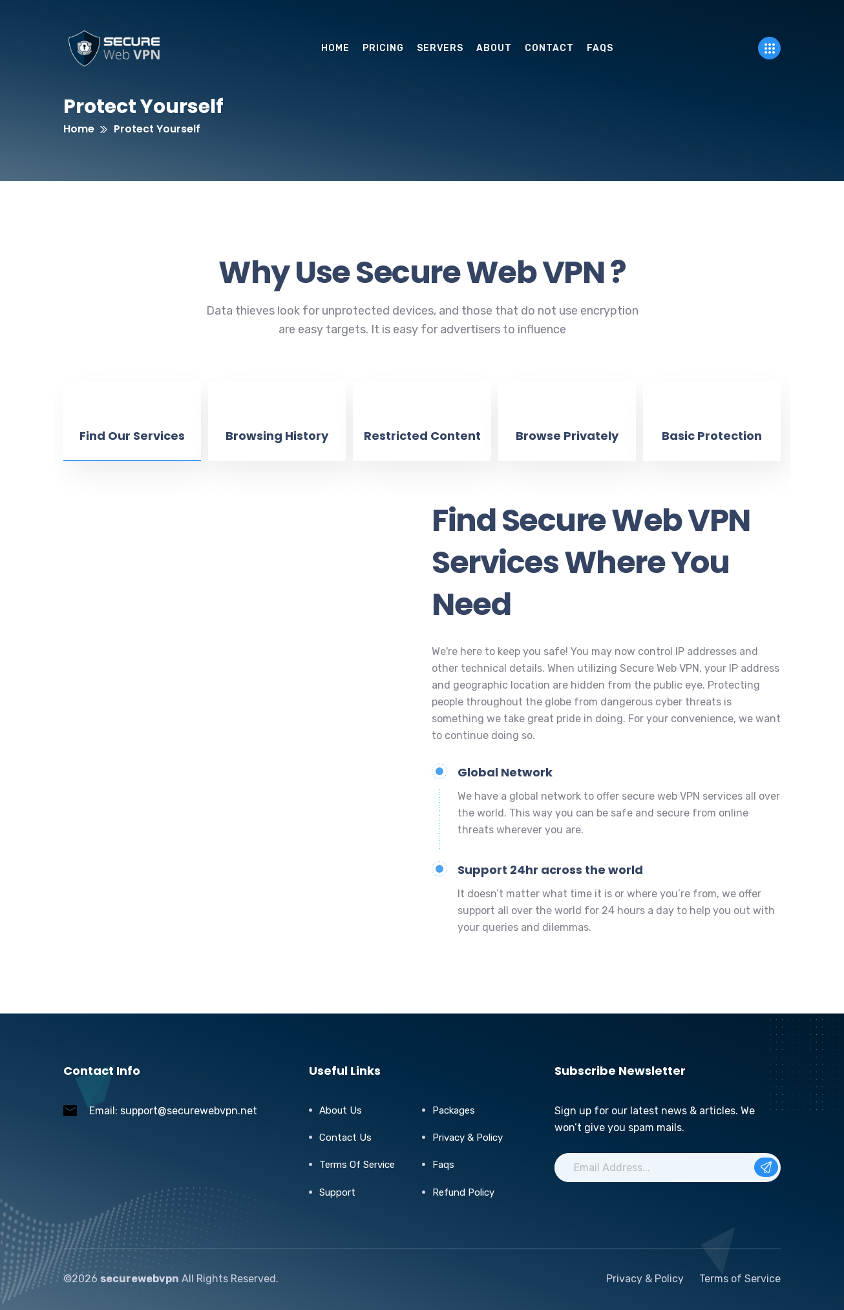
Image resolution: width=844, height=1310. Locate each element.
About (494, 48)
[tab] (132, 421)
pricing (383, 48)
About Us (340, 1110)
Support (337, 1192)
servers (440, 48)
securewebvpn (139, 1279)
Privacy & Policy (467, 1137)
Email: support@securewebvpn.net (173, 1111)
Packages (453, 1110)
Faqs (443, 1164)
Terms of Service (357, 1164)
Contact (549, 48)
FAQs (600, 48)
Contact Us (345, 1137)
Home (335, 48)
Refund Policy (463, 1192)
